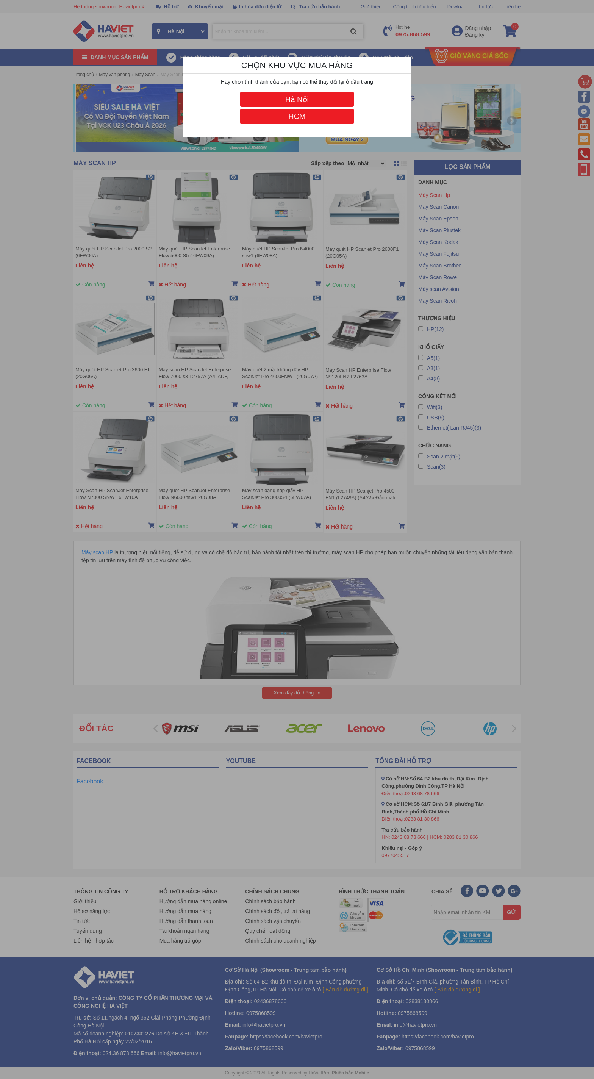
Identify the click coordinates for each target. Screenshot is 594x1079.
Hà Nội (297, 99)
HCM (297, 116)
